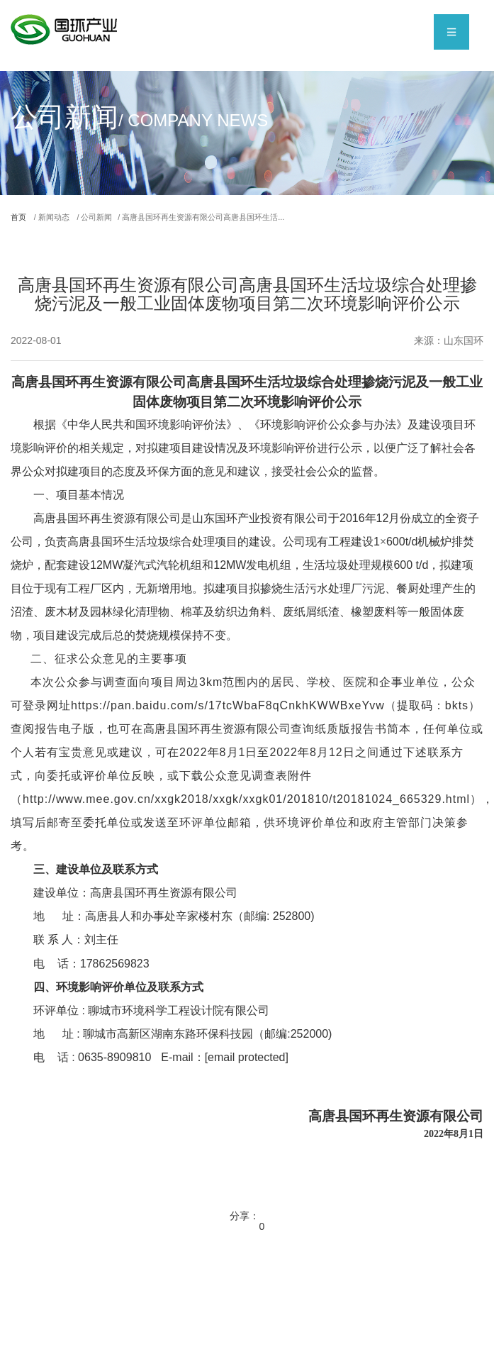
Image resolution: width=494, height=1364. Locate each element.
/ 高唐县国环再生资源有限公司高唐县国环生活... (253, 218)
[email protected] (246, 1060)
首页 (22, 218)
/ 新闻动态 (64, 218)
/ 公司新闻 (118, 218)
